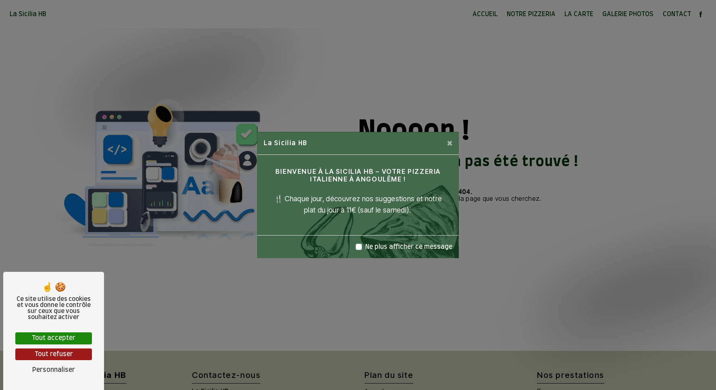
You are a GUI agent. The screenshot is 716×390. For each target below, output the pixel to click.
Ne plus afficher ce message (408, 247)
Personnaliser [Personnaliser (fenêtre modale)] (53, 370)
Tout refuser (54, 354)
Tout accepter (53, 338)
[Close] (450, 143)
